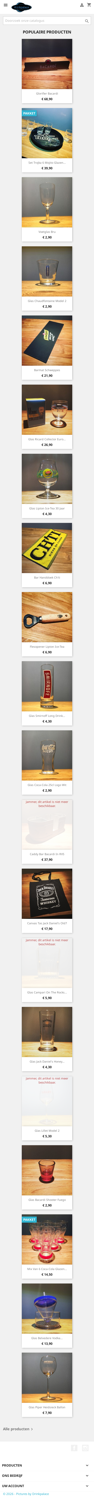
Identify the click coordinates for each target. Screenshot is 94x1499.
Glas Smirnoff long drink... (47, 716)
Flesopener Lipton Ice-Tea (47, 647)
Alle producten (18, 1429)
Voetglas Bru (47, 232)
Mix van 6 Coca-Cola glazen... (47, 1269)
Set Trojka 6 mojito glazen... (47, 162)
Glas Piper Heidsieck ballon (47, 1407)
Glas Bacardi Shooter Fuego (47, 1200)
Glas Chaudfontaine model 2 (47, 301)
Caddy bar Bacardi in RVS (47, 854)
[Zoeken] (47, 20)
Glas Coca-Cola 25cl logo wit (47, 785)
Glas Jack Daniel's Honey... (47, 1061)
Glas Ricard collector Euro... (47, 439)
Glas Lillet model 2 (47, 1131)
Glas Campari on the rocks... (47, 992)
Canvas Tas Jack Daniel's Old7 (47, 923)
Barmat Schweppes (47, 370)
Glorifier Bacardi (47, 93)
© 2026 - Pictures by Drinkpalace (26, 1494)
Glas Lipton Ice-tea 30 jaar (47, 508)
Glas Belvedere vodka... (47, 1338)
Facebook (74, 1448)
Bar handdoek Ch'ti (47, 577)
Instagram (85, 1448)
